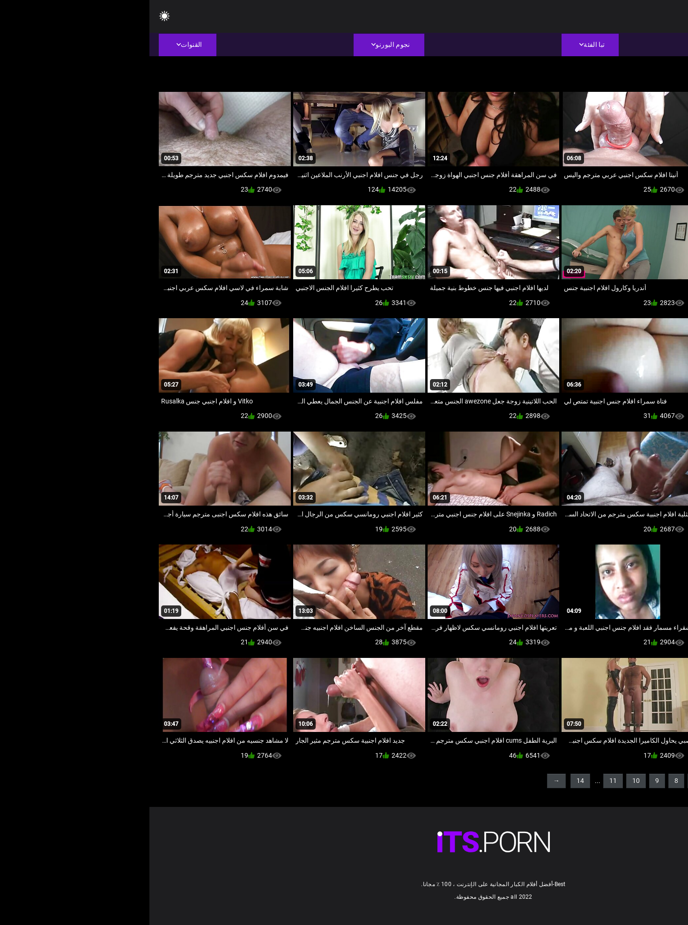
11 (463, 780)
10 (486, 780)
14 (431, 780)
